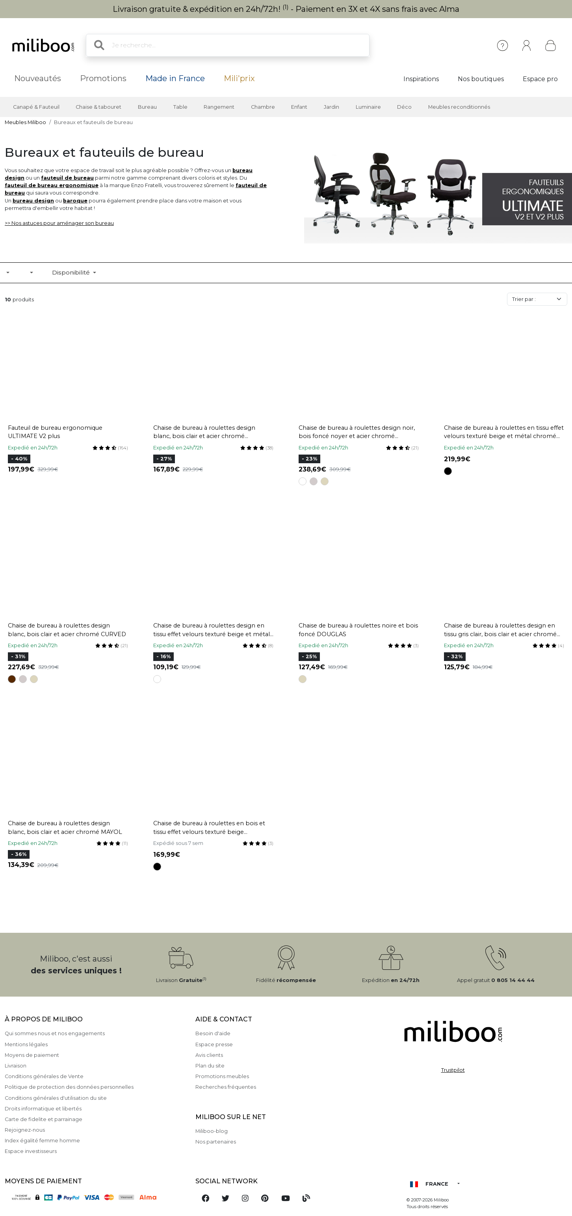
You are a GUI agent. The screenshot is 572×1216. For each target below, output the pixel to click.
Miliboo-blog (211, 1131)
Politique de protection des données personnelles (69, 1087)
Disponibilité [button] (71, 272)
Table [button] (180, 107)
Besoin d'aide (212, 1033)
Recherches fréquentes (225, 1087)
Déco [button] (404, 107)
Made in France (175, 78)
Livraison (15, 1066)
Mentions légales (26, 1044)
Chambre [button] (263, 107)
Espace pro (540, 79)
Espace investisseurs (31, 1151)
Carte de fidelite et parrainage (43, 1119)
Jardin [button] (331, 107)
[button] (31, 272)
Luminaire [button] (368, 107)
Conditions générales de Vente (44, 1076)
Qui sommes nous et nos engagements (55, 1033)
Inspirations (421, 79)
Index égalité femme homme (42, 1141)
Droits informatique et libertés (43, 1109)
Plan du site (210, 1066)
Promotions (103, 78)
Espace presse (214, 1044)
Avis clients (209, 1055)
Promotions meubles (222, 1076)
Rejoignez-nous (25, 1130)
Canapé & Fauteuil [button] (36, 107)
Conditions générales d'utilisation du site (56, 1098)
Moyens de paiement (32, 1055)
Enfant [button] (299, 107)
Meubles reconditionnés (459, 107)
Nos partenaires (215, 1142)
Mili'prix (239, 78)
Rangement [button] (219, 107)
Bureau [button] (147, 107)
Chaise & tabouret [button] (98, 107)
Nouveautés (37, 78)
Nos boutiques (481, 79)
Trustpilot (453, 1070)
